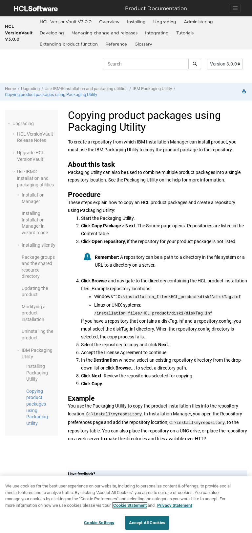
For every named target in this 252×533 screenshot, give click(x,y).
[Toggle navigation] (235, 8)
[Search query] (152, 64)
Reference (116, 44)
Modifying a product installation (34, 313)
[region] (126, 504)
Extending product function (69, 44)
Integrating (157, 32)
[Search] (194, 64)
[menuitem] (65, 22)
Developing (52, 32)
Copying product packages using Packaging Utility (51, 94)
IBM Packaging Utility (152, 88)
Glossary (143, 44)
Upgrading (164, 21)
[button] (9, 123)
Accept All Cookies (147, 522)
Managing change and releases (104, 32)
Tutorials (185, 32)
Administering (198, 21)
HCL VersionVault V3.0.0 (18, 32)
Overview (109, 21)
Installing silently (38, 245)
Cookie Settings (99, 522)
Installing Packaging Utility (37, 373)
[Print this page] (244, 92)
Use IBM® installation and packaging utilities (86, 88)
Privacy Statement (174, 505)
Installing (136, 21)
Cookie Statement (130, 505)
